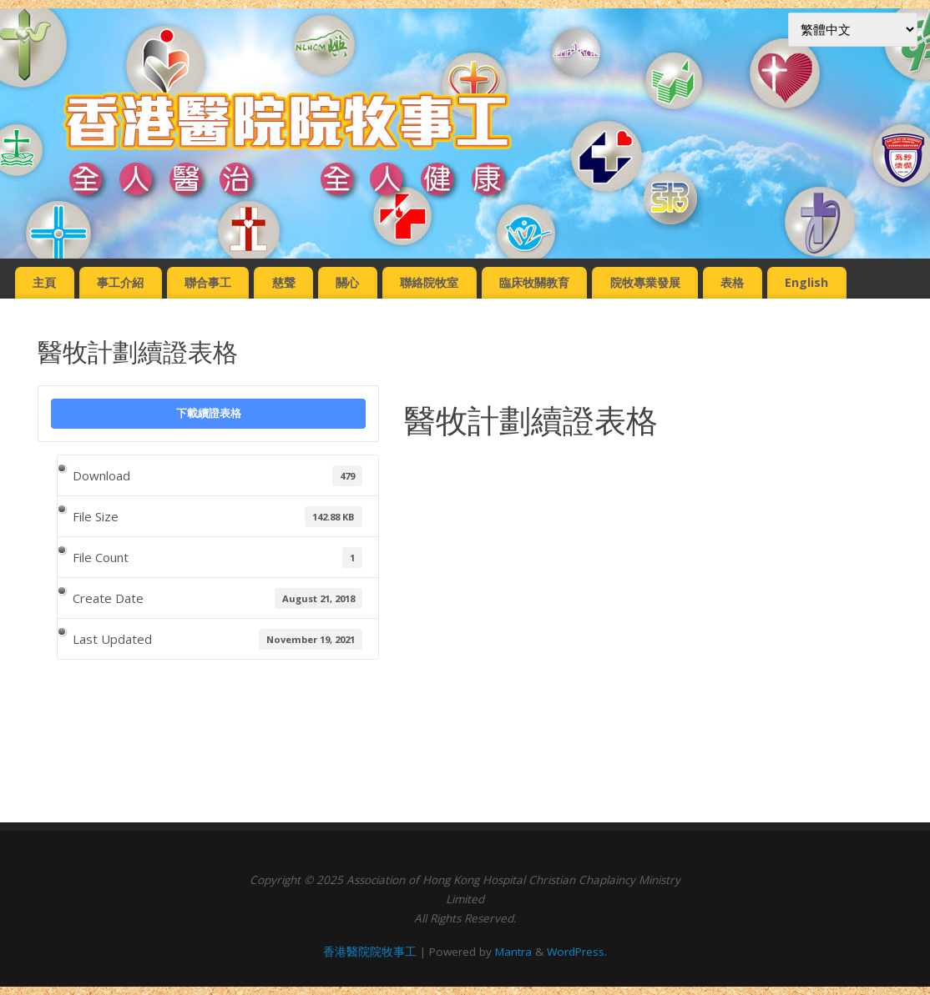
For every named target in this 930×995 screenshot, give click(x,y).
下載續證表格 (208, 412)
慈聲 (284, 282)
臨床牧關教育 (534, 282)
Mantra (513, 951)
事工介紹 (120, 282)
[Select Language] (852, 30)
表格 (732, 282)
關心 (347, 282)
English (806, 282)
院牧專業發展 (645, 282)
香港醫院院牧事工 (370, 951)
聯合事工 (207, 282)
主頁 (44, 282)
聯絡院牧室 (429, 282)
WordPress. (577, 951)
